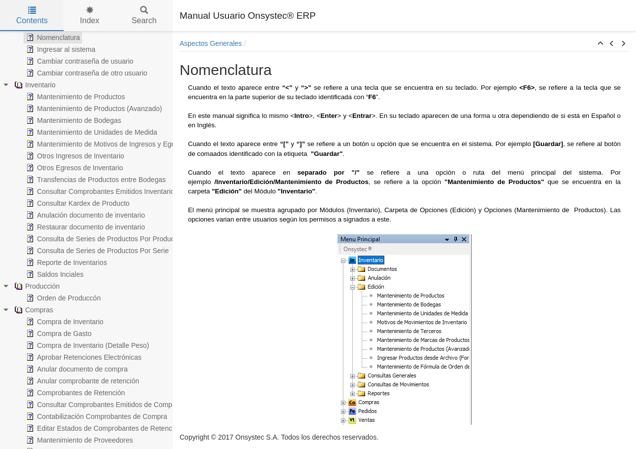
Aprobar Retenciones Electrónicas (83, 357)
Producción (36, 286)
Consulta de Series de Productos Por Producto (102, 239)
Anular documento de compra (76, 369)
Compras (32, 310)
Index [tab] (89, 15)
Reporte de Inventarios (65, 262)
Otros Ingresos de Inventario (74, 156)
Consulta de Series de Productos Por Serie (96, 251)
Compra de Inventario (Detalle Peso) (86, 345)
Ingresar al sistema (59, 49)
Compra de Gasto (58, 333)
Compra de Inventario (64, 322)
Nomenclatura (52, 37)
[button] (600, 44)
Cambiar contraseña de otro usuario (85, 73)
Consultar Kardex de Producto (77, 203)
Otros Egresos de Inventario (73, 168)
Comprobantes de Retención (74, 393)
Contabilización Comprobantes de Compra (95, 416)
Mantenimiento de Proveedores (78, 440)
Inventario (33, 85)
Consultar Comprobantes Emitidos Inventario (99, 191)
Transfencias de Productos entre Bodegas (95, 180)
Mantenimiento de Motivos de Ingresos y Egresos (106, 144)
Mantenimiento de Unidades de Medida (90, 132)
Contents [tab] (32, 15)
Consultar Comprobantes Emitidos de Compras (103, 405)
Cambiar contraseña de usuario (78, 61)
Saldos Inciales (53, 274)
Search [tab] (144, 15)
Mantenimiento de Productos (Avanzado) (93, 108)
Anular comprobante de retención (81, 381)
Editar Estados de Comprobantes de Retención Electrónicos (122, 428)
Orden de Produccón (62, 298)
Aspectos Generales (211, 43)
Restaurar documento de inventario (84, 227)
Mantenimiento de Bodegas (72, 120)
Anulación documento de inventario (84, 215)
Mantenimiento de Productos (74, 97)
